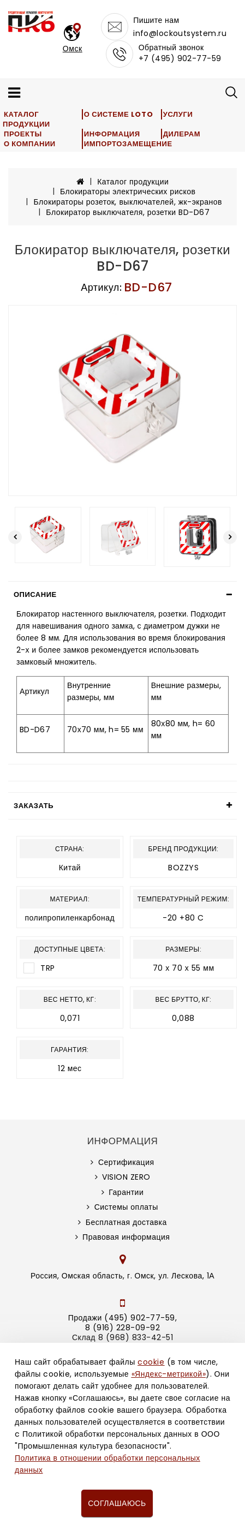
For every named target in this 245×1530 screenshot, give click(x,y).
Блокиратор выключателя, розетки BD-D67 (128, 212)
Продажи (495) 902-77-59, (122, 1318)
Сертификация (126, 1162)
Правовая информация (126, 1237)
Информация (112, 134)
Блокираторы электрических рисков (127, 191)
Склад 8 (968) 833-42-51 (122, 1337)
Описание (35, 594)
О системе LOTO (118, 114)
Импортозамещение (128, 144)
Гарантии (126, 1192)
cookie (151, 1361)
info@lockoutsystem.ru (179, 33)
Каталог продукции (26, 119)
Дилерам (181, 134)
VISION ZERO (126, 1177)
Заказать (33, 805)
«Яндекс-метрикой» (169, 1373)
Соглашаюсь (117, 1503)
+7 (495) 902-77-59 (180, 58)
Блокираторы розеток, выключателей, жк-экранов (128, 201)
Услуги (178, 114)
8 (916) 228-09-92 (122, 1327)
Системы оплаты (126, 1207)
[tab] (122, 595)
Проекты (23, 134)
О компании (30, 144)
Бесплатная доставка (126, 1222)
